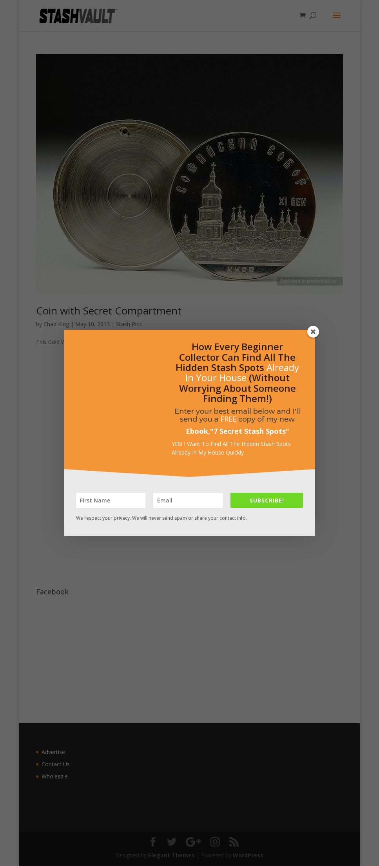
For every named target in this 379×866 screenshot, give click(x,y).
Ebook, (198, 431)
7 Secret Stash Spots (250, 431)
